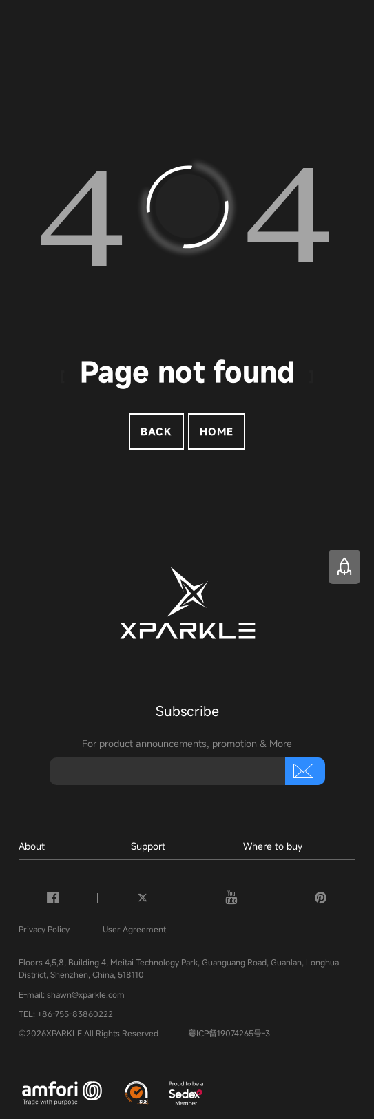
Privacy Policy (44, 928)
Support (148, 846)
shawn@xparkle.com (86, 994)
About (32, 846)
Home (216, 431)
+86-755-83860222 (75, 1013)
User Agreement (134, 928)
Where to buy (272, 846)
